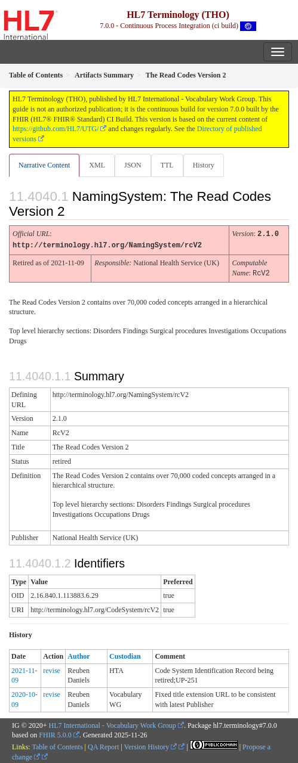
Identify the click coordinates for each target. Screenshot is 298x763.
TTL (167, 165)
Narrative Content (44, 165)
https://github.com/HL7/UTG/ (56, 129)
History (203, 165)
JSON (133, 165)
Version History (150, 745)
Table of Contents (57, 745)
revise (51, 669)
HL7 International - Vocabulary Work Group (112, 723)
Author (78, 654)
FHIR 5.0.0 (55, 733)
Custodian (125, 654)
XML (97, 165)
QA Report (103, 745)
